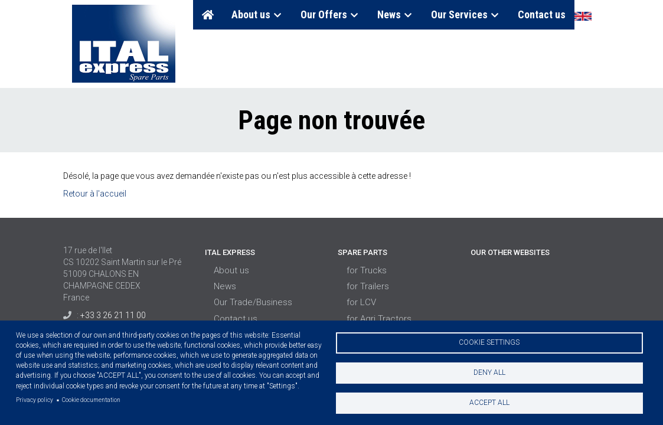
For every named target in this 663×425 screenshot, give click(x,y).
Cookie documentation (91, 400)
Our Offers (330, 14)
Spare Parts (362, 252)
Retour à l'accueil (94, 193)
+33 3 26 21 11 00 (113, 315)
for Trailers (368, 286)
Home (208, 15)
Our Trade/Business (253, 302)
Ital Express (230, 252)
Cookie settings (489, 342)
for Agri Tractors (379, 318)
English (583, 16)
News (395, 14)
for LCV (361, 302)
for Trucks (367, 270)
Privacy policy (34, 400)
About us (257, 14)
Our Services (465, 14)
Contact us (542, 14)
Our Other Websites (510, 252)
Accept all (489, 402)
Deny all (489, 372)
